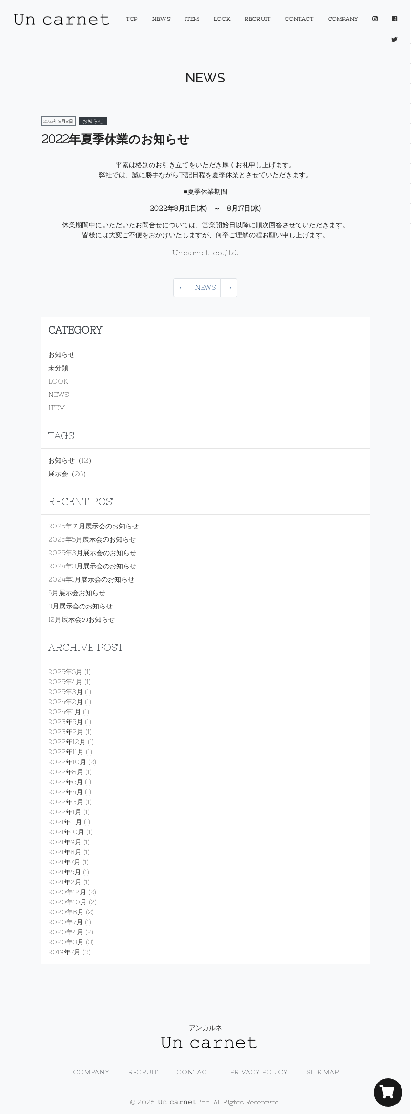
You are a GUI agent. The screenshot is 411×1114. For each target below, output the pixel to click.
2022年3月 (65, 802)
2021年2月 (65, 882)
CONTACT (299, 19)
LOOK (222, 19)
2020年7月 (65, 922)
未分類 (58, 368)
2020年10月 (67, 902)
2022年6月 (65, 782)
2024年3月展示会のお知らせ (92, 566)
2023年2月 (65, 732)
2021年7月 (64, 862)
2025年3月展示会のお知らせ (92, 553)
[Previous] (181, 287)
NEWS (161, 19)
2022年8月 (65, 772)
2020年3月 (66, 942)
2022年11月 (66, 752)
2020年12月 (67, 892)
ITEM (192, 19)
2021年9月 (65, 842)
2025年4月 (65, 682)
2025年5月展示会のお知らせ (92, 539)
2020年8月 (66, 912)
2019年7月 (64, 952)
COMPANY (343, 19)
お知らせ (61, 354)
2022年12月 (67, 742)
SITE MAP (322, 1072)
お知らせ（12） (71, 460)
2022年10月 (67, 762)
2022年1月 (65, 812)
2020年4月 (65, 932)
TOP (132, 19)
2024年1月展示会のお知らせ (91, 579)
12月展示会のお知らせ (81, 619)
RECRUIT (257, 19)
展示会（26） (69, 473)
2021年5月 (64, 872)
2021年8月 (65, 852)
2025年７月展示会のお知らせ (93, 526)
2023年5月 (65, 722)
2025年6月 (65, 672)
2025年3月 (65, 692)
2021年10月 (66, 832)
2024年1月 (64, 712)
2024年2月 (65, 702)
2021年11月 (65, 822)
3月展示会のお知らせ (80, 606)
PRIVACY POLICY (259, 1072)
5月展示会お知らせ (76, 593)
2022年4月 (65, 792)
